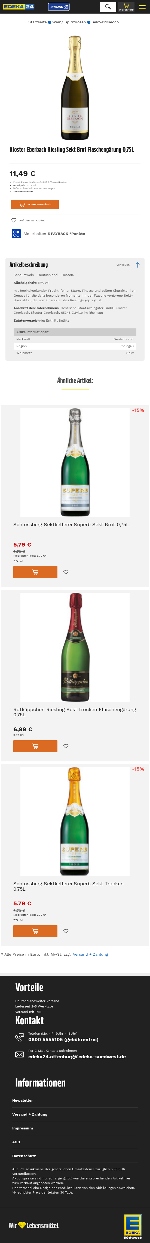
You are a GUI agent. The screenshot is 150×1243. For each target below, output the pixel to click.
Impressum (22, 1128)
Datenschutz (24, 1156)
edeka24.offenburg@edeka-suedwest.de (77, 1056)
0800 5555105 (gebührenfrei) (63, 1039)
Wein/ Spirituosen (69, 22)
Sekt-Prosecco (105, 22)
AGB (16, 1142)
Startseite (37, 22)
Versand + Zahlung (90, 954)
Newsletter (22, 1100)
